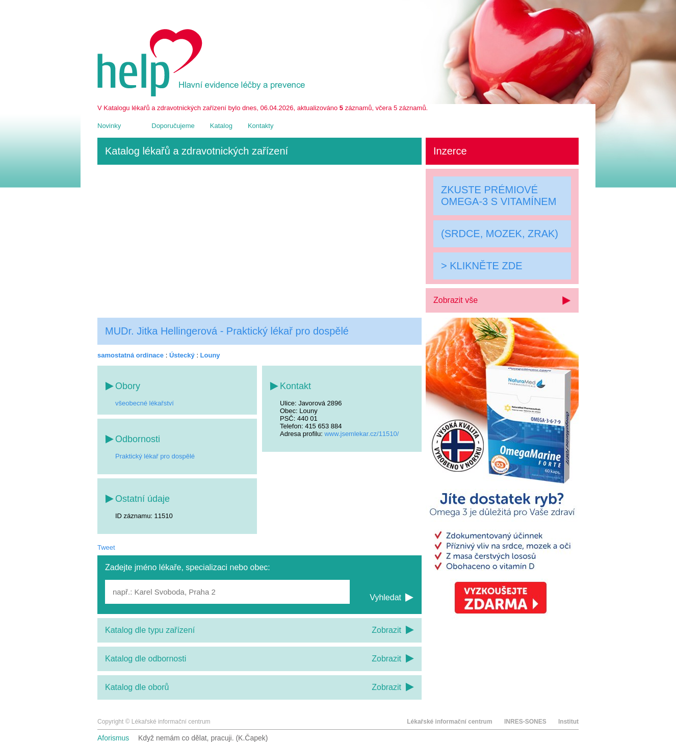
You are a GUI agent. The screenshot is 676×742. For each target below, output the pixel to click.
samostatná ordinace (130, 355)
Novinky (109, 126)
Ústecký (182, 355)
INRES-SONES (525, 721)
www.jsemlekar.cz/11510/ (361, 434)
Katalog (221, 126)
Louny (210, 355)
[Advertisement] (259, 241)
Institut (568, 721)
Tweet (106, 547)
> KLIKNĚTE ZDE (482, 265)
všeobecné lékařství (144, 403)
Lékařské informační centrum (449, 721)
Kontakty (261, 126)
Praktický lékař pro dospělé (155, 456)
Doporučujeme (173, 126)
